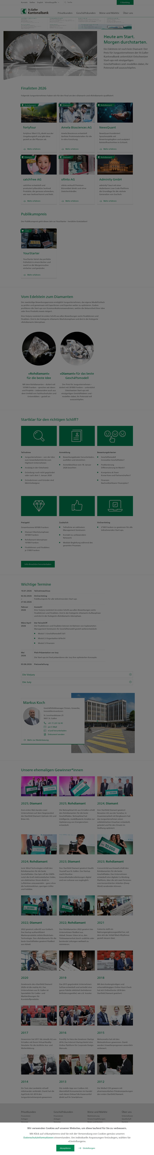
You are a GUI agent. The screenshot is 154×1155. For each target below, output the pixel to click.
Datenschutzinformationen (38, 1137)
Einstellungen (89, 1148)
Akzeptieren (65, 1148)
